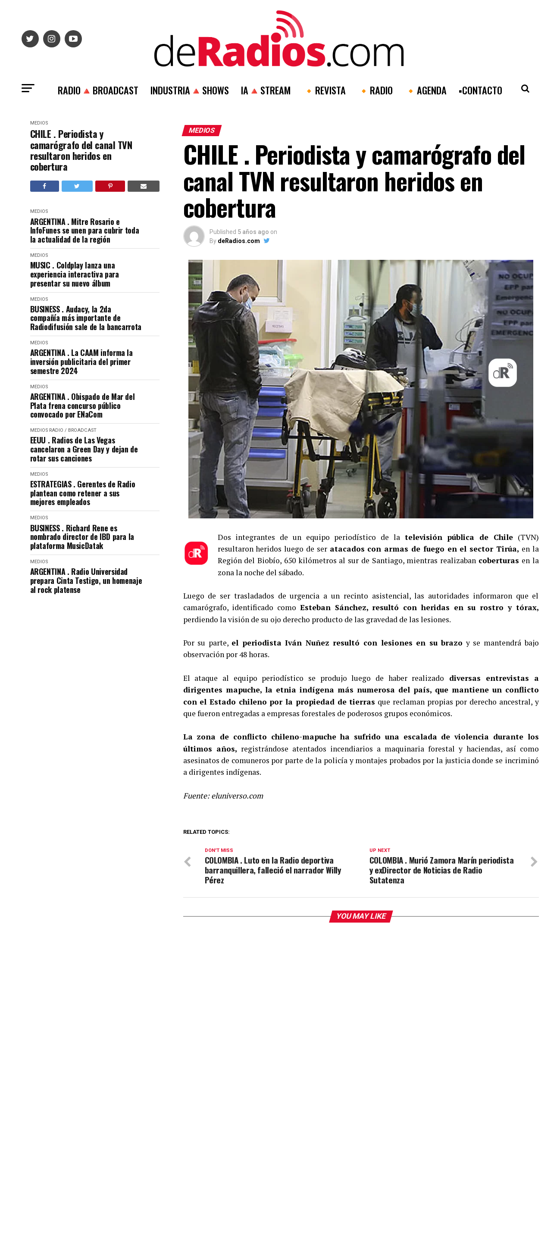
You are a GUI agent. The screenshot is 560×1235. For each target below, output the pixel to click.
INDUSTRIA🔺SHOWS (189, 90)
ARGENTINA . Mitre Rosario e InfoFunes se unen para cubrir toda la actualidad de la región (84, 230)
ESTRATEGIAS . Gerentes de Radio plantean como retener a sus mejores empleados (82, 493)
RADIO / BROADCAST (73, 430)
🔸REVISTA (324, 90)
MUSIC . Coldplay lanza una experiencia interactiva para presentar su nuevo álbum (74, 274)
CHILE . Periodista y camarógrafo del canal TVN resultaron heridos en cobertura (81, 150)
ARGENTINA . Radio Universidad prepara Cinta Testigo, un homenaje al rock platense (86, 580)
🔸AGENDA (426, 90)
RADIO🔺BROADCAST (98, 90)
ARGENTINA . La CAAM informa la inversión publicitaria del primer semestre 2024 (81, 361)
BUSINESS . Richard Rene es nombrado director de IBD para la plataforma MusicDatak (82, 537)
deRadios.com (239, 240)
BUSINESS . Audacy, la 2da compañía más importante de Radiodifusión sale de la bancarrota (85, 318)
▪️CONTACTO (480, 90)
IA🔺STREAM (266, 90)
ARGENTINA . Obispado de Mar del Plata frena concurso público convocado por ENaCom (82, 405)
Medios (39, 123)
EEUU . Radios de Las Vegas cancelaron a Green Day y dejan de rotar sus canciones (84, 449)
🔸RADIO (375, 90)
